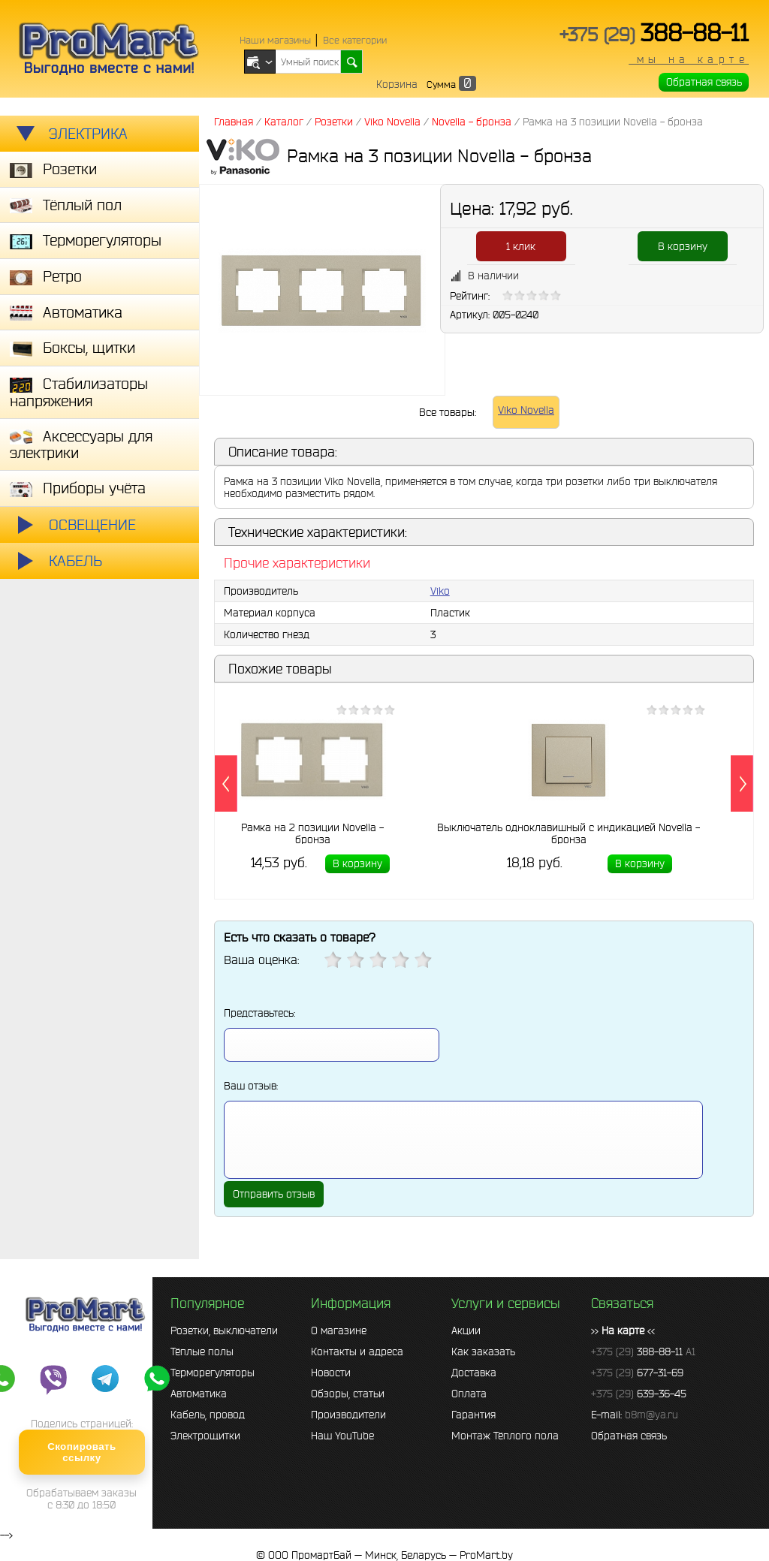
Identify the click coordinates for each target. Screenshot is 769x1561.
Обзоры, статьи (347, 1394)
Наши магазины (275, 40)
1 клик (520, 246)
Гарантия (473, 1415)
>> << (623, 1330)
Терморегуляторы (212, 1373)
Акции (466, 1330)
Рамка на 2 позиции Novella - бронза (312, 832)
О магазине (338, 1330)
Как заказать (483, 1352)
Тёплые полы (202, 1352)
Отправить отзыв (274, 1194)
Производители (348, 1415)
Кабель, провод (207, 1415)
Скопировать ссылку (81, 1452)
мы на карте (689, 59)
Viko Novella (526, 410)
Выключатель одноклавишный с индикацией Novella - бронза (568, 832)
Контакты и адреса (357, 1352)
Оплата (469, 1394)
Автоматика (198, 1394)
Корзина (397, 84)
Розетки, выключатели (224, 1330)
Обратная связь (704, 82)
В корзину (682, 246)
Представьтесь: (259, 1013)
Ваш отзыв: (251, 1086)
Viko (440, 591)
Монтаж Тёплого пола (505, 1436)
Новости (331, 1373)
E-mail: (634, 1415)
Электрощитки (205, 1436)
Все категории (355, 40)
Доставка (473, 1373)
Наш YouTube (342, 1436)
